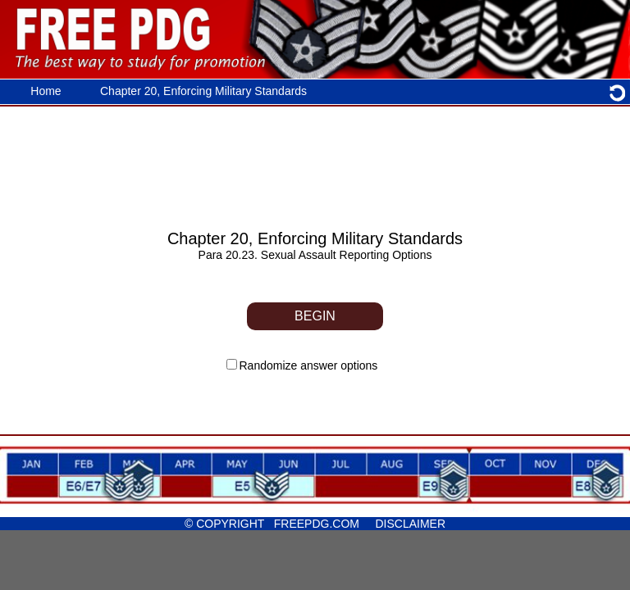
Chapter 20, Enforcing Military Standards (203, 91)
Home (45, 91)
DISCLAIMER (407, 523)
